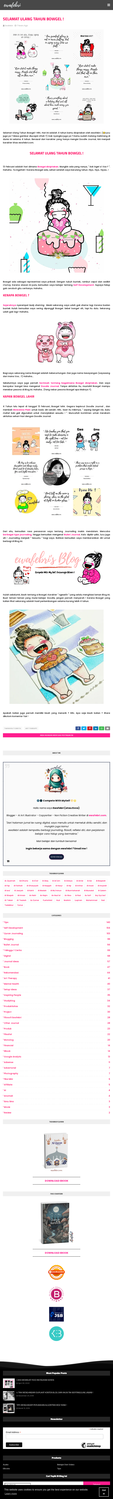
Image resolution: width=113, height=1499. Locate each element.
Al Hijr (69, 885)
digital (57, 955)
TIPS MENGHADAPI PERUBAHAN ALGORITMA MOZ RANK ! (41, 1405)
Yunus (20, 905)
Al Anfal (79, 881)
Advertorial (57, 1067)
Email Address (13, 1432)
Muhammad (91, 900)
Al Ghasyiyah (32, 885)
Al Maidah (42, 890)
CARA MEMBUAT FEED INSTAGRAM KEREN (35, 1379)
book (57, 967)
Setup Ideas (57, 989)
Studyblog (57, 1000)
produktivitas (57, 1006)
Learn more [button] (11, 1493)
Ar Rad (78, 895)
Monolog (57, 1039)
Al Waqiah (9, 895)
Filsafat (57, 1034)
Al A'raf (35, 881)
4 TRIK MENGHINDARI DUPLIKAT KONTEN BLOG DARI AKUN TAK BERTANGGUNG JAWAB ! (54, 1392)
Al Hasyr (59, 885)
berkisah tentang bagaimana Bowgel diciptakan (68, 382)
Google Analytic (57, 1056)
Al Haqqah (46, 885)
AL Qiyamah (10, 881)
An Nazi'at (56, 895)
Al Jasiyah (18, 890)
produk (57, 1028)
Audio (6, 1464)
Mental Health (57, 983)
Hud (58, 900)
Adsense (57, 1062)
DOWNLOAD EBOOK (56, 1180)
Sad (103, 900)
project (57, 1011)
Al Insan (90, 885)
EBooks (6, 1468)
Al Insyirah (102, 885)
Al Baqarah (101, 881)
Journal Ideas (57, 961)
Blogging (57, 939)
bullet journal (57, 944)
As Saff (88, 895)
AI (57, 1090)
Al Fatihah (18, 885)
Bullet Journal (72, 534)
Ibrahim (67, 900)
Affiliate (57, 1084)
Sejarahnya (9, 305)
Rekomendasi (57, 972)
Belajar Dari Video (65, 1464)
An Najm (44, 895)
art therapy (31, 728)
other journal (57, 1023)
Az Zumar (34, 900)
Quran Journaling (57, 933)
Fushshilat (47, 900)
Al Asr (89, 881)
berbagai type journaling (17, 534)
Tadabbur (9, 905)
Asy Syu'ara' (100, 895)
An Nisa (68, 895)
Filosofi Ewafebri (57, 1017)
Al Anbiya (68, 881)
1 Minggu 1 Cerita (12, 728)
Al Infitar (79, 885)
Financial (57, 1045)
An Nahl (32, 895)
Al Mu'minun (56, 890)
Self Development (83, 285)
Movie (57, 1107)
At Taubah (21, 900)
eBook (57, 1051)
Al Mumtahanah (72, 890)
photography (57, 1073)
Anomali (57, 1095)
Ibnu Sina (57, 1101)
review (57, 1112)
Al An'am (56, 881)
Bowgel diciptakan (48, 166)
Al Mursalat (89, 890)
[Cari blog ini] (18, 1484)
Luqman (78, 900)
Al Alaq (45, 881)
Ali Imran (21, 895)
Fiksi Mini (57, 1079)
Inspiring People (57, 995)
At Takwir (9, 900)
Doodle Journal (50, 386)
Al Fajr (7, 885)
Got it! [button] (104, 1492)
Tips (57, 922)
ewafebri (9, 25)
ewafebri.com (97, 815)
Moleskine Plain (22, 409)
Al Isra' (7, 890)
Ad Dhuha (23, 881)
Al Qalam (102, 890)
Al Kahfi (30, 890)
